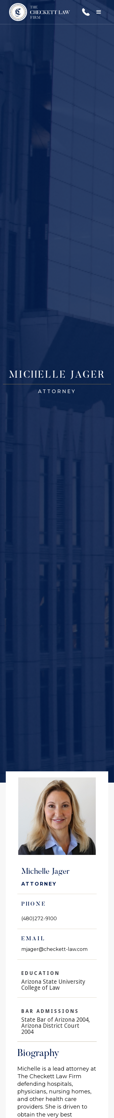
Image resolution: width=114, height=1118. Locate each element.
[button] (99, 12)
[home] (38, 12)
